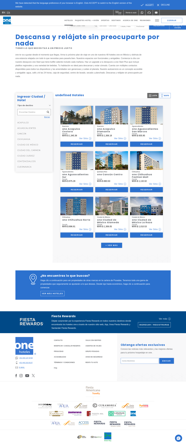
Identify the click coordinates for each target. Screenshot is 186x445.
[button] (178, 438)
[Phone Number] (149, 12)
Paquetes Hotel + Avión (87, 21)
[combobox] (83, 26)
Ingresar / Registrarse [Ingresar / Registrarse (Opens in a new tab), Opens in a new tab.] (154, 325)
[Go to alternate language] (147, 5)
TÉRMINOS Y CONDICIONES (64, 362)
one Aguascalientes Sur (75, 176)
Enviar (166, 361)
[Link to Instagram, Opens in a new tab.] (21, 375)
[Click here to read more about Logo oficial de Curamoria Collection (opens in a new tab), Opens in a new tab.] (105, 406)
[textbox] (83, 26)
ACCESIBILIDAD (60, 357)
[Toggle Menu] (157, 20)
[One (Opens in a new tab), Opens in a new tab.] (118, 12)
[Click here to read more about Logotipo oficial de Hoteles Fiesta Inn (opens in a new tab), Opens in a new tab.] (95, 413)
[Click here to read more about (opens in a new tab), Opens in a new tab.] (99, 424)
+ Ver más (112, 245)
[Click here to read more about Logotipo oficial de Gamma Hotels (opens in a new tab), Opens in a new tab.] (116, 413)
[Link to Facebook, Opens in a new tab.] (16, 375)
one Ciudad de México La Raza (142, 221)
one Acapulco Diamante (106, 130)
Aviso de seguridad (93, 357)
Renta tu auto (91, 362)
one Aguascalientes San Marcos (145, 130)
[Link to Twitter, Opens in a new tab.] (33, 375)
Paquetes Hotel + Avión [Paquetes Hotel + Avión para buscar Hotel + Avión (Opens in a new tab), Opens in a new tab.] (177, 26)
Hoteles (68, 20)
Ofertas (105, 20)
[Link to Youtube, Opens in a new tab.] (27, 375)
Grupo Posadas (92, 351)
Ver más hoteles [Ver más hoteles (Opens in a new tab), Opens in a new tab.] (52, 294)
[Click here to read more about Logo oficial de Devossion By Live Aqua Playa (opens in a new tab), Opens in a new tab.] (45, 405)
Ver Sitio (85, 138)
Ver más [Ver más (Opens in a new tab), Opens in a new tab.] (165, 319)
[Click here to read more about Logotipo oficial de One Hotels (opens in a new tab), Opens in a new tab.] (133, 413)
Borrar (47, 117)
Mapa (165, 95)
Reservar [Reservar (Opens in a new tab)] (77, 144)
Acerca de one (130, 20)
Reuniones (145, 20)
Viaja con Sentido (93, 340)
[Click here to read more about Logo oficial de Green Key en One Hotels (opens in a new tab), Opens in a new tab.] (107, 436)
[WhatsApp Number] (142, 12)
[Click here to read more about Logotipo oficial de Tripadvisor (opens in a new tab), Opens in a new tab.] (96, 436)
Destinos (116, 20)
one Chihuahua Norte (76, 219)
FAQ (55, 368)
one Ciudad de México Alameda (108, 221)
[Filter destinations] (49, 112)
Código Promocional (140, 25)
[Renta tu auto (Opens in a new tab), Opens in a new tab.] (131, 12)
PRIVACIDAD (58, 351)
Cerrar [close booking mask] (171, 20)
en (8, 12)
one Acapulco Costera (71, 130)
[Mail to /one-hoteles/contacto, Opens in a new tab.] (156, 12)
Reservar (159, 26)
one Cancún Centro (110, 174)
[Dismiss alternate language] (163, 5)
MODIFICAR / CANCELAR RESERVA (67, 346)
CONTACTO (58, 340)
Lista (153, 95)
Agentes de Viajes (93, 346)
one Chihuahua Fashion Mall (142, 176)
